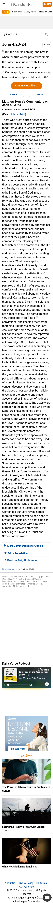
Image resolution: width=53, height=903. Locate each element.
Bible (4, 569)
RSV (47, 44)
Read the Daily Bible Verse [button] (20, 560)
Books (11, 569)
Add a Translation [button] (16, 553)
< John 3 (13, 95)
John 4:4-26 (17, 114)
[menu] (4, 4)
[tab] (26, 545)
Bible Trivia (17, 12)
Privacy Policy (25, 882)
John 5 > (39, 95)
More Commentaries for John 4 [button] (23, 545)
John (18, 569)
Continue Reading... (26, 85)
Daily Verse (31, 12)
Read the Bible (45, 12)
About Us (10, 882)
